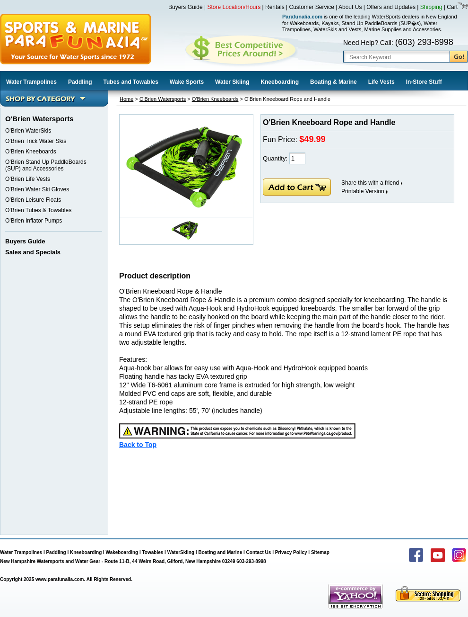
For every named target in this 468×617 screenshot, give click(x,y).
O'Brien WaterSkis (28, 130)
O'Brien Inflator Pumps (33, 220)
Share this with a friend (370, 182)
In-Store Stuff (424, 82)
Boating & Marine (333, 82)
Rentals (275, 7)
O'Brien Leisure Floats (33, 200)
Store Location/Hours (234, 7)
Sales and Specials (33, 252)
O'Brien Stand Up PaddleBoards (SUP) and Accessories (46, 165)
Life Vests (381, 82)
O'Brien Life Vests (27, 179)
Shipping (431, 7)
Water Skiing (232, 82)
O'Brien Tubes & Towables (38, 210)
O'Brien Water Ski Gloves (37, 189)
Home (126, 99)
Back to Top (137, 444)
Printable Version (362, 191)
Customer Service (311, 7)
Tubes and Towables (131, 82)
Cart (451, 7)
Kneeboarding (279, 82)
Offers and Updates (391, 7)
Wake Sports (187, 82)
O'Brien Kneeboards (30, 151)
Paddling (80, 82)
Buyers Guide (185, 7)
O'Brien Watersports (162, 99)
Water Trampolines (31, 82)
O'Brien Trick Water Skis (35, 141)
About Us (350, 7)
